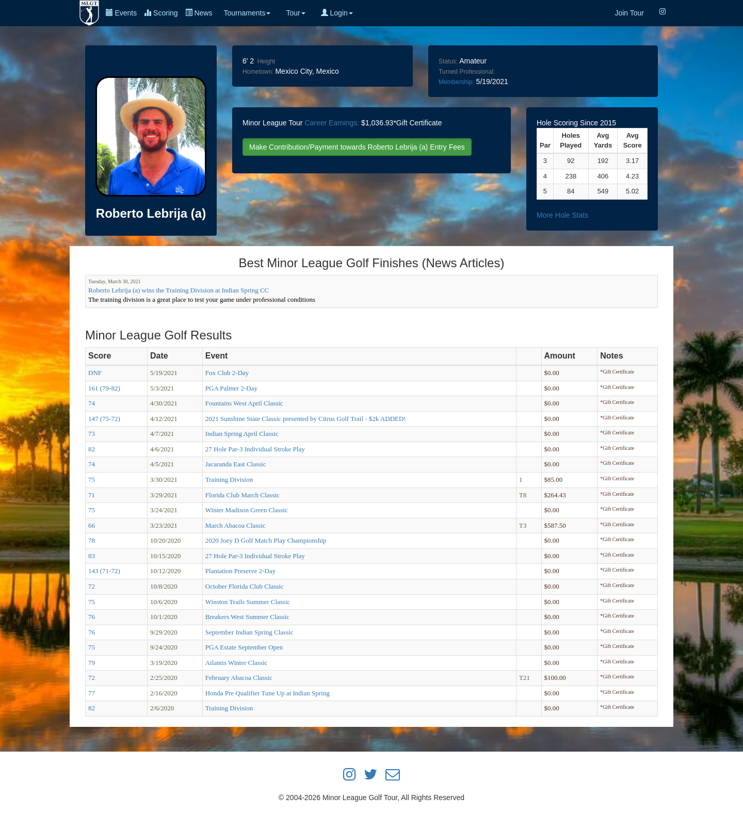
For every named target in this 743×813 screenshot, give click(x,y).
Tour (295, 13)
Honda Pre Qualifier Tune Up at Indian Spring (267, 693)
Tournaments (246, 13)
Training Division (229, 479)
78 (91, 540)
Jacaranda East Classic (235, 464)
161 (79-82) (104, 388)
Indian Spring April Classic (242, 433)
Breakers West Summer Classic (247, 617)
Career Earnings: (331, 123)
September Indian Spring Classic (249, 632)
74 (91, 403)
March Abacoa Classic (235, 525)
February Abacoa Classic (238, 677)
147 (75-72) (104, 418)
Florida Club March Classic (242, 495)
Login (337, 13)
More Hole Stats (562, 215)
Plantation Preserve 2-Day (240, 571)
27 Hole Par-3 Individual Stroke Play (255, 449)
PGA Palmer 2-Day (231, 388)
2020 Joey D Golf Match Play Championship (266, 540)
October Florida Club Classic (244, 586)
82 (91, 449)
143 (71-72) (104, 571)
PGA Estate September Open (244, 647)
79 (91, 662)
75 (91, 479)
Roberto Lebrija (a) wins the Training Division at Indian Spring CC (178, 290)
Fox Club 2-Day (227, 373)
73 (91, 433)
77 (91, 693)
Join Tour (629, 13)
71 (91, 495)
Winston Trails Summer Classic (247, 602)
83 (91, 556)
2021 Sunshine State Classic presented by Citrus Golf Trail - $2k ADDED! (305, 418)
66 (91, 525)
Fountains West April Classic (244, 403)
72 (91, 586)
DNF (95, 373)
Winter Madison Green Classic (246, 510)
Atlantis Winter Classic (236, 662)
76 (91, 617)
